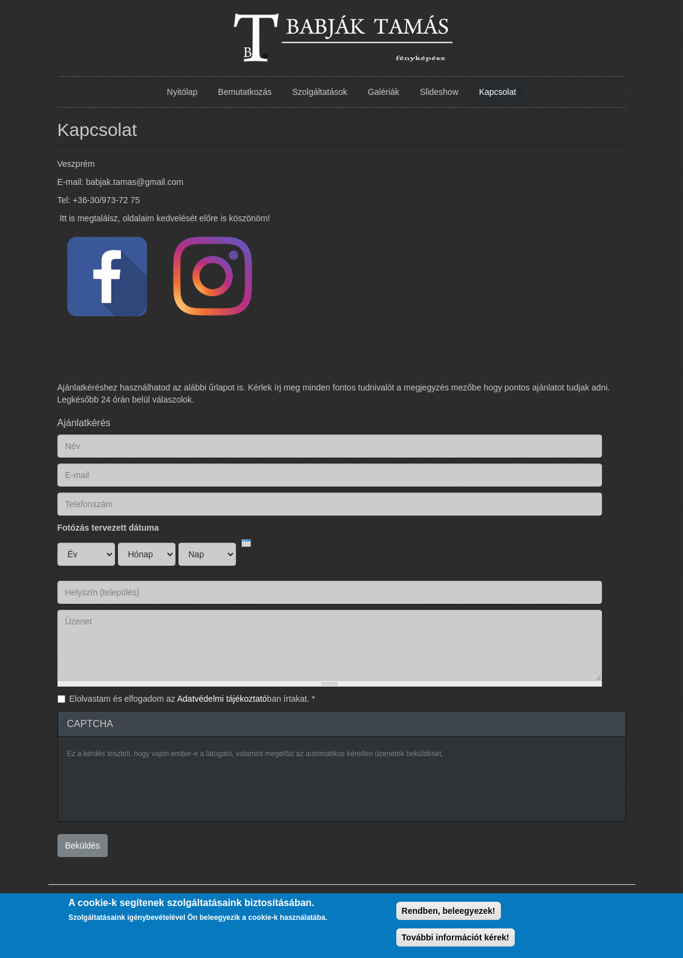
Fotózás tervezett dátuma (108, 527)
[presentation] (159, 788)
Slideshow (439, 92)
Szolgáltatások (319, 92)
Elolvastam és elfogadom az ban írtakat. (192, 699)
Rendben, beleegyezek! (448, 911)
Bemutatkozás (245, 92)
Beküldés (82, 845)
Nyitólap (182, 92)
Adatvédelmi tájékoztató (222, 699)
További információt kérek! (455, 937)
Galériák (383, 92)
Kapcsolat (497, 92)
